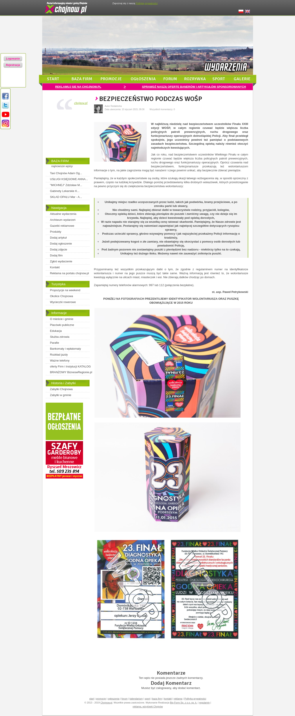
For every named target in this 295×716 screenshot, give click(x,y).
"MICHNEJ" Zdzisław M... (66, 185)
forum (170, 79)
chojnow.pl (81, 103)
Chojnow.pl (106, 702)
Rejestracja (13, 65)
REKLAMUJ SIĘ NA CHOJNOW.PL (78, 86)
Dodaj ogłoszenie (61, 243)
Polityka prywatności (195, 698)
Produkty (55, 231)
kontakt (168, 698)
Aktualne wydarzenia (63, 214)
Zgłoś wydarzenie (61, 261)
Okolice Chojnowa (61, 296)
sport (218, 79)
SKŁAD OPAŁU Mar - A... (66, 197)
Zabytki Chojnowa (61, 389)
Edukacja (56, 330)
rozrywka (195, 79)
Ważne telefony (60, 360)
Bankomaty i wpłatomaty (65, 348)
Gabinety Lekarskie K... (65, 191)
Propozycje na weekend (65, 290)
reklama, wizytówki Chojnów (148, 706)
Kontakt (55, 267)
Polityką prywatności (147, 3)
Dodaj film (56, 255)
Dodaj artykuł (58, 237)
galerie (242, 79)
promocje (111, 79)
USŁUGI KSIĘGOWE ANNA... (69, 179)
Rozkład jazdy (59, 354)
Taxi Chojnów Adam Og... (66, 173)
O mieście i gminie (61, 319)
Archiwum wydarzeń (63, 219)
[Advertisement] (68, 135)
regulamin (204, 702)
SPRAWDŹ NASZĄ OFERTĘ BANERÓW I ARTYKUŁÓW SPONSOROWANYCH (194, 86)
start (53, 79)
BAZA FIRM (60, 161)
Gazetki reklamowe (62, 225)
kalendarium (136, 698)
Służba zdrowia (59, 336)
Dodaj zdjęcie (58, 249)
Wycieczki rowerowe (63, 302)
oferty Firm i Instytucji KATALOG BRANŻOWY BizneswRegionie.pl (71, 369)
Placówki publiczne (62, 325)
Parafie (54, 342)
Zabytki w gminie (60, 395)
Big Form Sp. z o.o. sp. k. (183, 702)
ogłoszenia (143, 79)
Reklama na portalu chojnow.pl (69, 273)
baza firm (81, 79)
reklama (178, 698)
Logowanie (13, 58)
